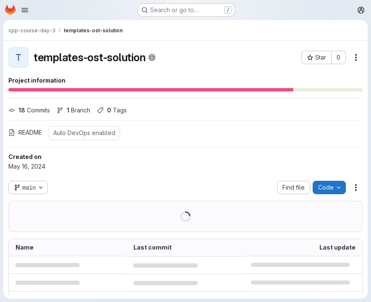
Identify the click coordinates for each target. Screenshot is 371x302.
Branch (73, 110)
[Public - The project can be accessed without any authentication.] (152, 57)
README (25, 132)
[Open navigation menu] (24, 10)
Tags (112, 110)
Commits (29, 110)
